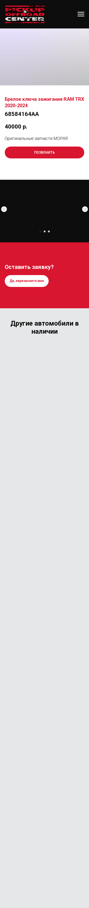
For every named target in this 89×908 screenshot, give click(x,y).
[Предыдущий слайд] (4, 209)
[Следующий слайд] (85, 209)
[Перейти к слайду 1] (40, 231)
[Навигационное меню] (81, 14)
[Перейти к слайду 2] (45, 231)
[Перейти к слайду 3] (49, 231)
